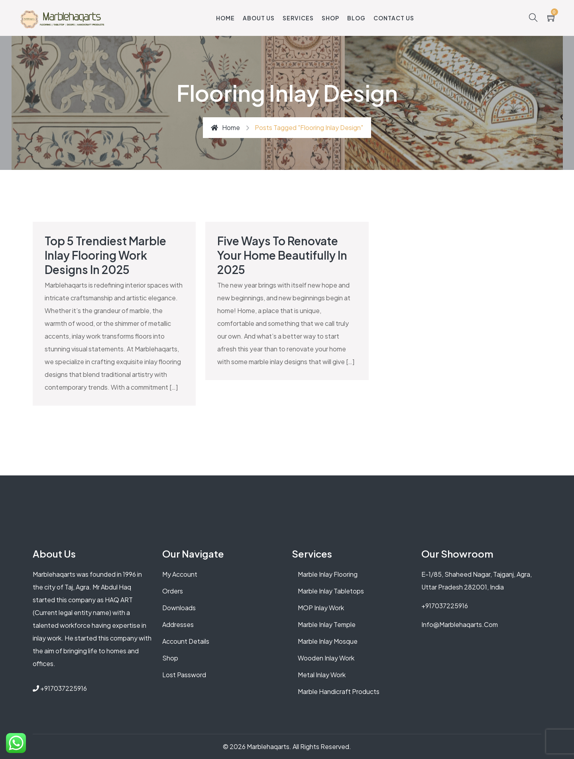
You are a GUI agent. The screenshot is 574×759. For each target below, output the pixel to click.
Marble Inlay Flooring (328, 574)
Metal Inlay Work (322, 674)
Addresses (178, 624)
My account (179, 574)
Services (298, 18)
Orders (172, 591)
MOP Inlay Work (321, 607)
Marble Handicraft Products (338, 691)
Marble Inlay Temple (327, 624)
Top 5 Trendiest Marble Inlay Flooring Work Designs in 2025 (105, 255)
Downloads (179, 607)
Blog (356, 18)
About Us (259, 18)
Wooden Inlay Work (326, 658)
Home (225, 18)
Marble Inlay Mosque (328, 641)
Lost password (184, 674)
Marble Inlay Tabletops (331, 591)
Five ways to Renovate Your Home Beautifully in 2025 (282, 255)
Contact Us (393, 18)
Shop (330, 18)
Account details (185, 641)
